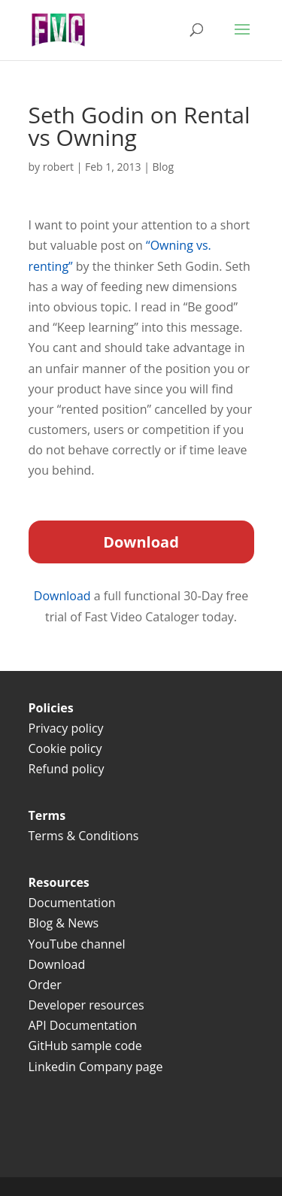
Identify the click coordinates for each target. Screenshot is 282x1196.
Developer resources (86, 1005)
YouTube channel (77, 944)
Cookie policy (65, 748)
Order (45, 984)
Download (64, 595)
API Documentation (83, 1025)
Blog (163, 166)
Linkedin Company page (96, 1066)
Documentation (72, 902)
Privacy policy (66, 728)
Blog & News (64, 923)
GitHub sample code (85, 1045)
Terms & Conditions (85, 835)
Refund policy (67, 768)
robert (58, 166)
